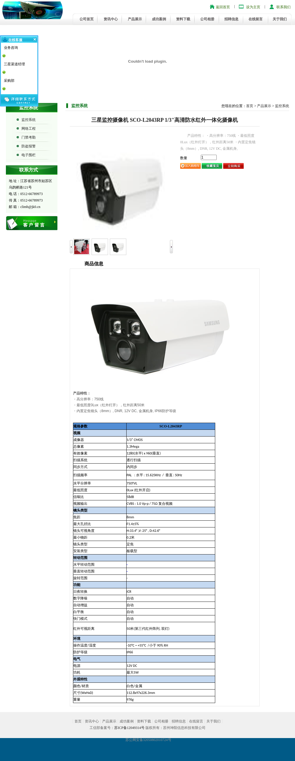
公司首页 (86, 19)
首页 (249, 106)
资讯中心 (111, 19)
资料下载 (183, 19)
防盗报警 (28, 146)
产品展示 (135, 19)
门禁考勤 (28, 137)
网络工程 (28, 128)
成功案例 (159, 19)
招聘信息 (231, 19)
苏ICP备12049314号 (129, 728)
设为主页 (253, 7)
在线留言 (255, 19)
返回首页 (223, 7)
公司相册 (207, 19)
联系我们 (283, 7)
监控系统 (28, 120)
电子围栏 (28, 155)
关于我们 (280, 19)
